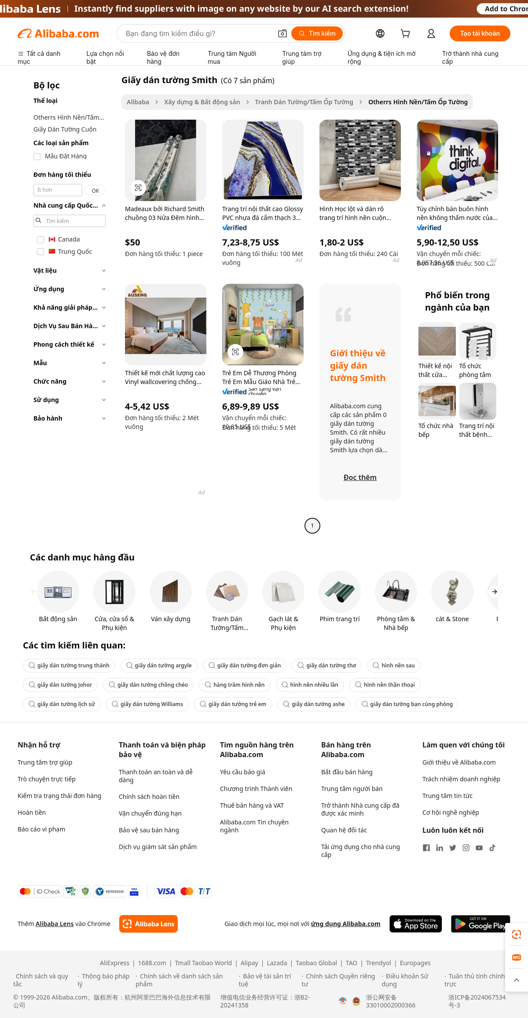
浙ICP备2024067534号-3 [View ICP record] (477, 1001)
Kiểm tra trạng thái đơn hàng (59, 795)
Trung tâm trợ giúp (45, 762)
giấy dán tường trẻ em (233, 704)
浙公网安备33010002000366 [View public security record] (390, 1001)
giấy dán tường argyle (159, 665)
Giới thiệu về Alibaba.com (459, 762)
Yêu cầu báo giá (242, 772)
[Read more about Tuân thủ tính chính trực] (479, 980)
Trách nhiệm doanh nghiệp (461, 779)
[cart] (407, 34)
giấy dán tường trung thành (69, 665)
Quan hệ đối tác (344, 830)
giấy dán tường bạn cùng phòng (407, 704)
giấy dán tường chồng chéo (148, 684)
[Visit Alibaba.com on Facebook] (426, 848)
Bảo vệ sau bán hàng (149, 830)
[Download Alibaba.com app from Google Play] (480, 924)
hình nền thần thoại (385, 684)
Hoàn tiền (32, 812)
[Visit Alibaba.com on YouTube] (479, 848)
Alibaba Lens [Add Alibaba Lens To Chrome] (55, 923)
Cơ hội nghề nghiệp (450, 812)
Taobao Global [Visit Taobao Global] (316, 963)
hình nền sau (394, 665)
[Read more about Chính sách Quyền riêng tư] (340, 980)
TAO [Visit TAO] (351, 963)
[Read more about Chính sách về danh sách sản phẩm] (186, 980)
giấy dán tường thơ (326, 665)
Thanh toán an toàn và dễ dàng (156, 776)
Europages (415, 963)
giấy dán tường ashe (314, 704)
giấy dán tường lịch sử (62, 704)
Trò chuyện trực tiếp (47, 779)
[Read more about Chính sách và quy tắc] (44, 980)
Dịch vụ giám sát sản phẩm (158, 846)
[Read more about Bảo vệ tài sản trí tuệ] (269, 980)
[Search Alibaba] (198, 33)
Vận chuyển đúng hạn (150, 813)
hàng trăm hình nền (234, 684)
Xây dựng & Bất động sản (202, 102)
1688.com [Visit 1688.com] (152, 963)
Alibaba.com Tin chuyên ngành (254, 826)
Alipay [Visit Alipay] (249, 963)
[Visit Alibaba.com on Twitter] (453, 848)
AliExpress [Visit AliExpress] (114, 963)
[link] (516, 934)
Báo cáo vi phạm (41, 829)
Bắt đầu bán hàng (347, 772)
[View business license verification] (343, 1001)
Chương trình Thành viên (256, 788)
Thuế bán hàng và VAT (252, 805)
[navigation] (67, 303)
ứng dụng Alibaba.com (346, 923)
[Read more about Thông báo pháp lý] (105, 980)
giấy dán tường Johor (60, 684)
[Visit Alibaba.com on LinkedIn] (440, 848)
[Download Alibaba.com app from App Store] (415, 924)
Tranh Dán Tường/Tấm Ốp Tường (304, 102)
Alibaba (138, 102)
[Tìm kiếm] (317, 33)
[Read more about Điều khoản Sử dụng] (411, 980)
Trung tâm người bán (352, 788)
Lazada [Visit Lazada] (277, 963)
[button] (282, 33)
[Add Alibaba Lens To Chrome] (148, 924)
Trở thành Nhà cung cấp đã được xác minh (360, 809)
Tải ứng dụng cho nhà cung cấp (360, 850)
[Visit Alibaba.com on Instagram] (466, 848)
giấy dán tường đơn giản (245, 665)
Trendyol (378, 963)
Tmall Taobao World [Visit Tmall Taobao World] (203, 963)
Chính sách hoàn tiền (149, 796)
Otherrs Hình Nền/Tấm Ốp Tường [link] (418, 102)
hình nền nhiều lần (310, 684)
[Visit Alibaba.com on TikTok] (492, 848)
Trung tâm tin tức (447, 795)
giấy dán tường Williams (147, 704)
